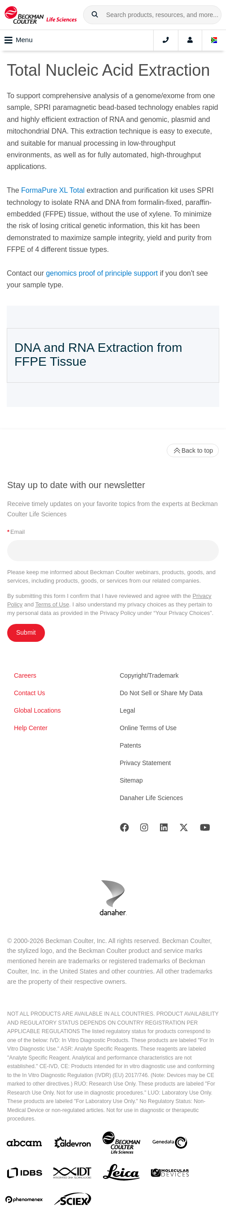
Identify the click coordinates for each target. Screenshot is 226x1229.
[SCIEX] (73, 1201)
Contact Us (29, 693)
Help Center (31, 727)
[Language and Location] (214, 40)
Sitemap (131, 780)
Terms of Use (52, 604)
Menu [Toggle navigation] (18, 40)
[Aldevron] (73, 1144)
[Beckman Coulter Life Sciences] (121, 1144)
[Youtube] (205, 829)
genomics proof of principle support (102, 273)
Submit (26, 632)
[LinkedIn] (164, 829)
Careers (25, 675)
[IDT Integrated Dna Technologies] (73, 1174)
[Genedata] (170, 1144)
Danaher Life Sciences (151, 797)
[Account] (190, 40)
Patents (130, 745)
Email (16, 532)
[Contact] (166, 40)
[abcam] (24, 1144)
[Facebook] (124, 829)
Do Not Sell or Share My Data (161, 693)
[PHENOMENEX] (24, 1201)
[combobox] (152, 15)
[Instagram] (144, 829)
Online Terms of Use (148, 727)
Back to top (193, 450)
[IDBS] (24, 1175)
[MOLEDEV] (170, 1174)
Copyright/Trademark (149, 675)
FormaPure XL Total (52, 190)
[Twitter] (183, 829)
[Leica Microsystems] (121, 1175)
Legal (127, 710)
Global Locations (37, 710)
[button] (95, 15)
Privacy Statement (145, 762)
